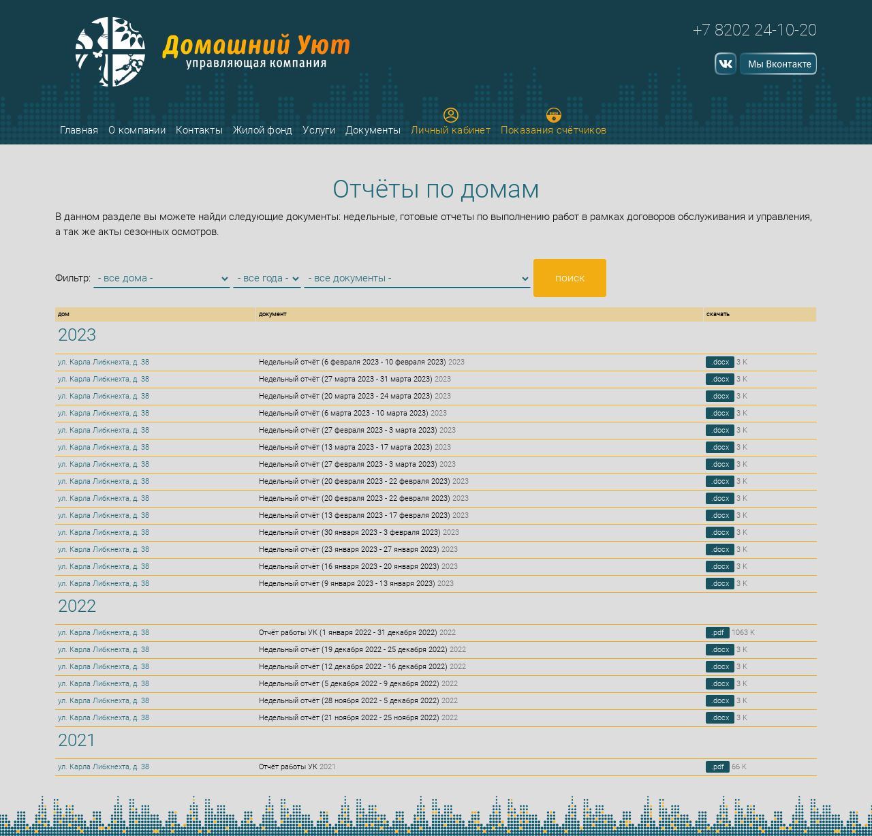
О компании (137, 130)
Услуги (318, 130)
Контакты (199, 130)
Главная (79, 130)
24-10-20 (785, 30)
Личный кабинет (450, 122)
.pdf (717, 632)
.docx (720, 362)
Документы (373, 130)
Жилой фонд (263, 130)
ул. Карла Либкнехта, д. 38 (103, 362)
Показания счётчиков (554, 122)
